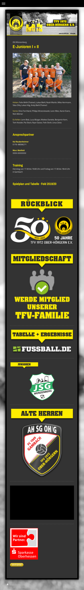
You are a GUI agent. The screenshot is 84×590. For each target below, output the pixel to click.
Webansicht (72, 587)
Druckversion (14, 585)
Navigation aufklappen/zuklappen (42, 3)
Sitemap (25, 585)
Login (75, 585)
